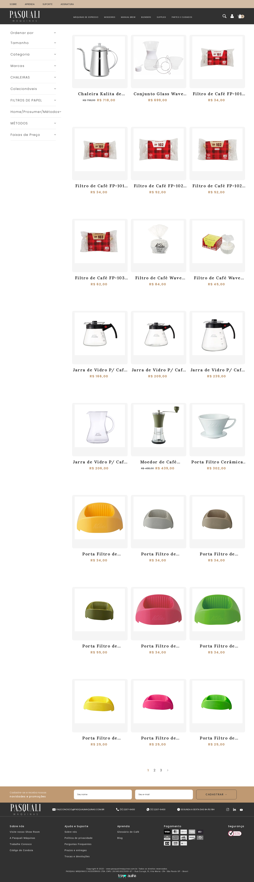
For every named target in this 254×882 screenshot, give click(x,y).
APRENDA (30, 4)
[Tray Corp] (122, 876)
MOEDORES (109, 17)
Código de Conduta (21, 850)
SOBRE (13, 4)
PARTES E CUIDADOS (182, 17)
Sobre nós (71, 832)
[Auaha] (132, 876)
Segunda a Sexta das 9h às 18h (195, 809)
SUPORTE (47, 4)
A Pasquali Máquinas (22, 838)
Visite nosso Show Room (25, 832)
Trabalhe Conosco (21, 844)
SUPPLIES (161, 17)
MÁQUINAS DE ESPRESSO (85, 17)
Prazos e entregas (76, 850)
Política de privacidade (79, 838)
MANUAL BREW (128, 17)
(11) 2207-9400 (125, 809)
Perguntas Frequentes (78, 844)
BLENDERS (146, 17)
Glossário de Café (128, 832)
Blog (120, 838)
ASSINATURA (67, 4)
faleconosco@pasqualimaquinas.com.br (78, 809)
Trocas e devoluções (77, 856)
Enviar (216, 794)
